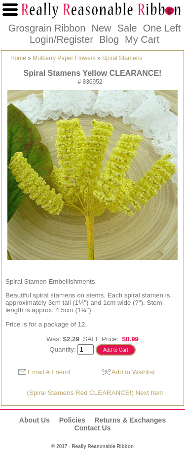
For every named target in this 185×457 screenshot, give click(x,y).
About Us (34, 420)
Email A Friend (49, 372)
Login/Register (61, 39)
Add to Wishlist (133, 372)
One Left (162, 28)
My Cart (142, 39)
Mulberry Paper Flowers (64, 58)
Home (18, 58)
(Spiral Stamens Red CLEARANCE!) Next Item (95, 392)
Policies (72, 420)
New (101, 28)
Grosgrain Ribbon (47, 28)
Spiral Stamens (122, 58)
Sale (127, 28)
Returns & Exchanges (130, 420)
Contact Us (92, 428)
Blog (109, 39)
